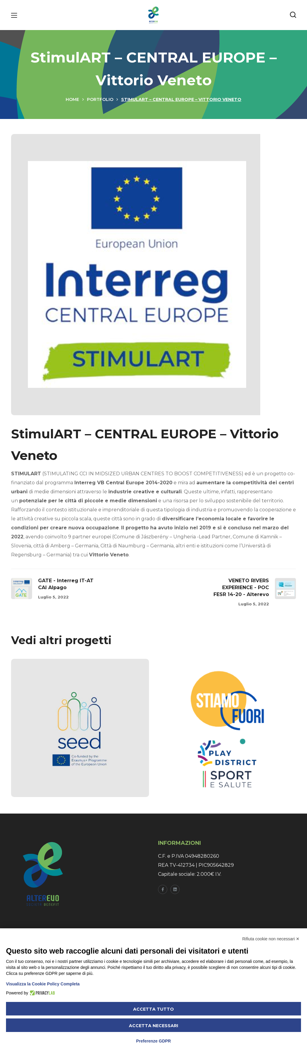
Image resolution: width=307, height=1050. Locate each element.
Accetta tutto (153, 1009)
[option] (80, 732)
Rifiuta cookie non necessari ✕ (271, 938)
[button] (293, 15)
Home (72, 99)
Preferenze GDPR (153, 1041)
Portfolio (100, 99)
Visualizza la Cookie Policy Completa (43, 984)
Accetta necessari (153, 1025)
